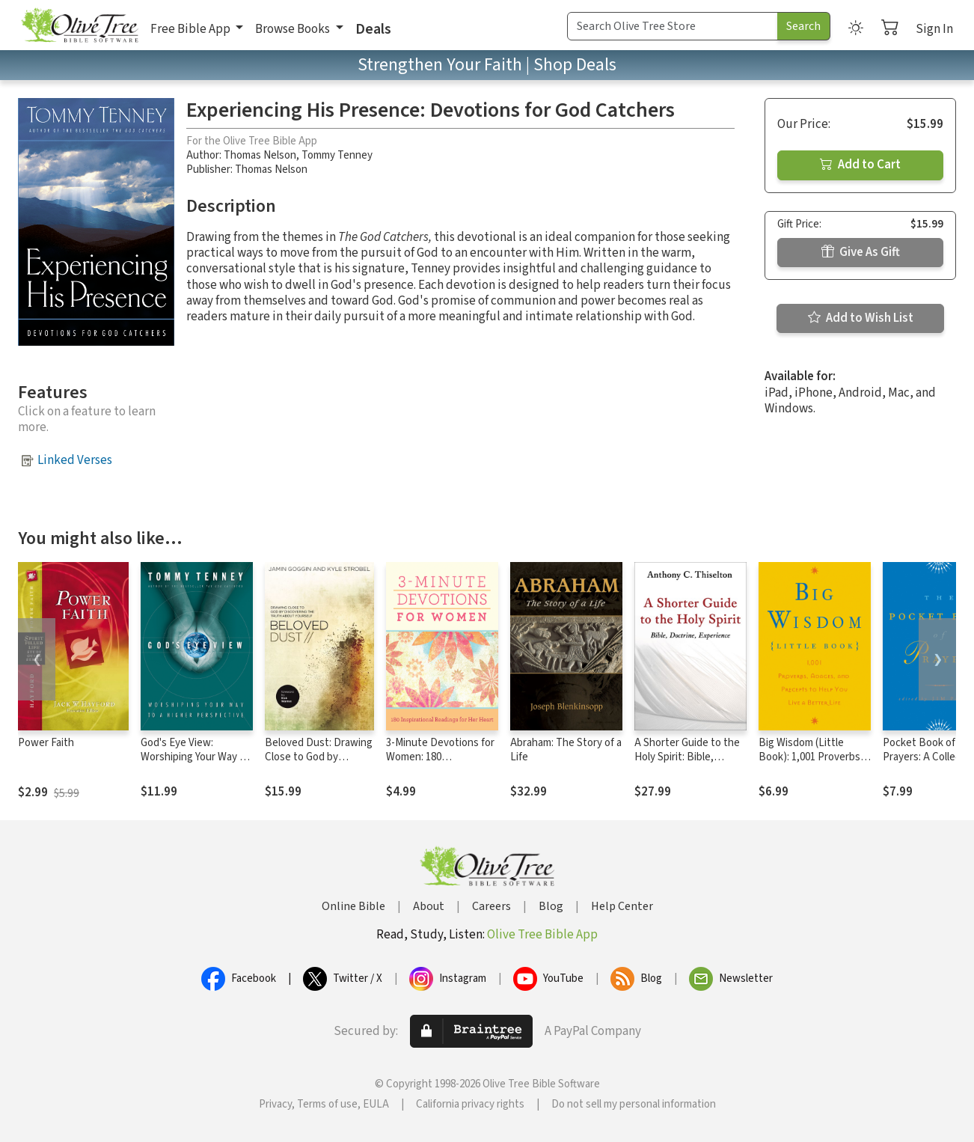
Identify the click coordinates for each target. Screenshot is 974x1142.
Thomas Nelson (260, 155)
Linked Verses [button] (74, 460)
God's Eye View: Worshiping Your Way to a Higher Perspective (195, 757)
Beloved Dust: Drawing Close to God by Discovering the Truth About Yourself (319, 764)
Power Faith (46, 743)
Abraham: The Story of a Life (566, 750)
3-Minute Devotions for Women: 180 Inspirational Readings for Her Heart (440, 764)
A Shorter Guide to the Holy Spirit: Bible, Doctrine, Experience (687, 757)
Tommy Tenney (337, 155)
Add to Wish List (860, 318)
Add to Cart (860, 165)
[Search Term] (672, 26)
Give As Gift (860, 252)
